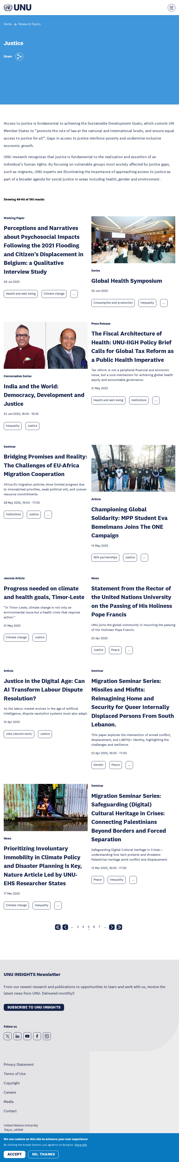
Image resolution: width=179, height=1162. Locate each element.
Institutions (138, 400)
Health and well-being (21, 294)
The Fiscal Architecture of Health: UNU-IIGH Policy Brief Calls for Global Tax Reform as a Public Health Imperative (132, 346)
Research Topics (29, 24)
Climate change (54, 294)
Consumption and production (113, 303)
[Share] (19, 56)
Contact (10, 1111)
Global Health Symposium (126, 280)
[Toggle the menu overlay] (171, 7)
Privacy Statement (19, 1064)
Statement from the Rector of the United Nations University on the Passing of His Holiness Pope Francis (131, 601)
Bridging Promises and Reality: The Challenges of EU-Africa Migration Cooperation (45, 465)
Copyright (12, 1083)
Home (8, 24)
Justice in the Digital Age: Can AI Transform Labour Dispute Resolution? (44, 689)
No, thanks (43, 1156)
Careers (10, 1092)
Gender (98, 765)
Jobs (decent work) (19, 734)
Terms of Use (15, 1073)
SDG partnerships (105, 557)
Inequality (147, 303)
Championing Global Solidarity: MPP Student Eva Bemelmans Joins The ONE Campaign (129, 522)
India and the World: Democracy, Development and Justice (44, 395)
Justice (32, 426)
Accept (14, 1156)
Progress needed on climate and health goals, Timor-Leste (44, 593)
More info (81, 1147)
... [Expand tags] (74, 294)
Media (9, 1101)
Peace (115, 650)
